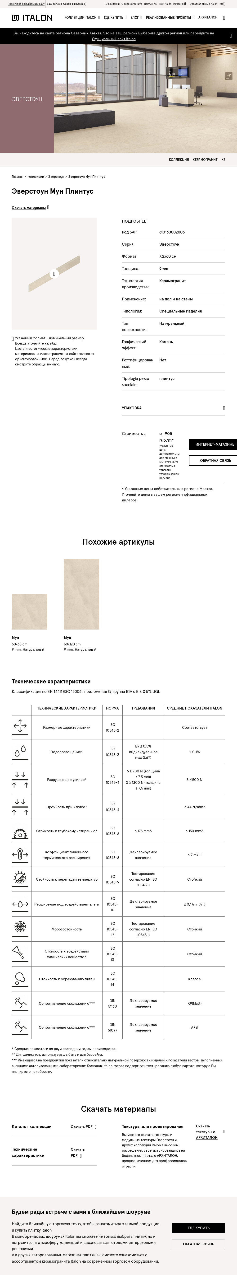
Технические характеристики (54, 1152)
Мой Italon (165, 3)
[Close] (230, 36)
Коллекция (179, 160)
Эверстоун (56, 176)
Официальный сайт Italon (114, 38)
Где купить (114, 17)
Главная (17, 176)
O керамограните (131, 3)
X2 (223, 160)
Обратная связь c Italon (203, 3)
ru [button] (221, 3)
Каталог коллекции (54, 1126)
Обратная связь (198, 1244)
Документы (150, 3)
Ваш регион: (66, 3)
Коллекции (35, 176)
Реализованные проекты (169, 17)
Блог (135, 17)
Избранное (180, 3)
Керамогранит (205, 160)
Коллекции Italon (81, 17)
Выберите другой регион (160, 33)
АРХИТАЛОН (167, 1155)
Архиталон (208, 17)
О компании (113, 3)
